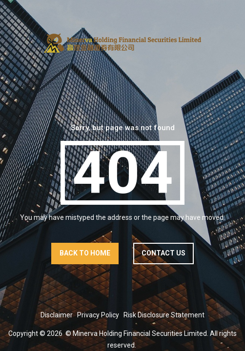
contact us (163, 253)
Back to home (85, 253)
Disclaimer (57, 315)
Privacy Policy (98, 315)
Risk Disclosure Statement (163, 315)
